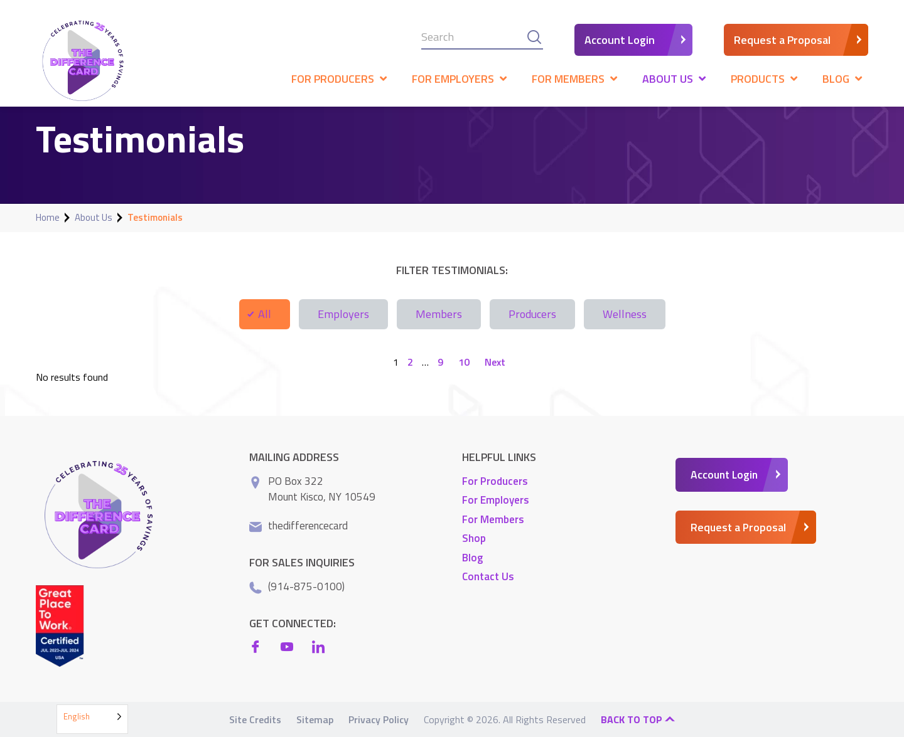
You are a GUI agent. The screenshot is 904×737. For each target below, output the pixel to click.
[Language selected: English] (92, 719)
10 (464, 361)
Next (495, 361)
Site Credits (255, 719)
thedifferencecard (308, 525)
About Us (93, 218)
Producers (532, 313)
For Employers (495, 500)
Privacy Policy (378, 719)
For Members (493, 519)
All (264, 313)
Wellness (625, 313)
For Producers (495, 480)
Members (439, 313)
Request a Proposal (782, 39)
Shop (474, 538)
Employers (343, 313)
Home (48, 218)
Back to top (638, 719)
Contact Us (488, 576)
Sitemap (314, 719)
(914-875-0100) (306, 586)
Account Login (619, 39)
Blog (472, 557)
